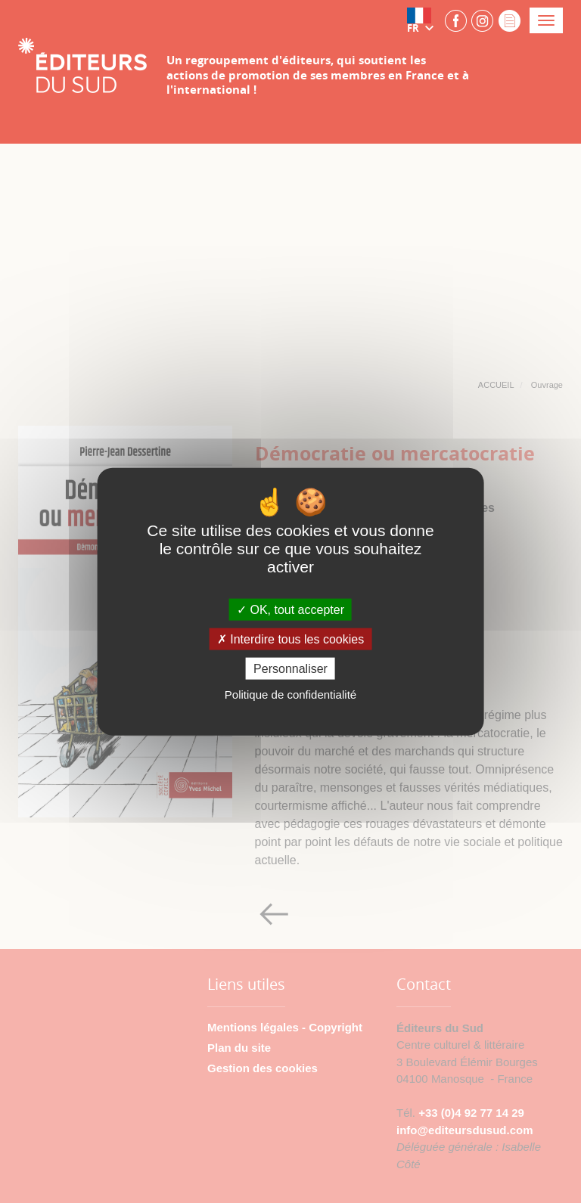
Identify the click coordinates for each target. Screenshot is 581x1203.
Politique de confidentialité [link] (290, 694)
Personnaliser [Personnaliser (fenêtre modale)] (290, 668)
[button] (423, 20)
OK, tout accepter (290, 609)
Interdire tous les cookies (290, 639)
